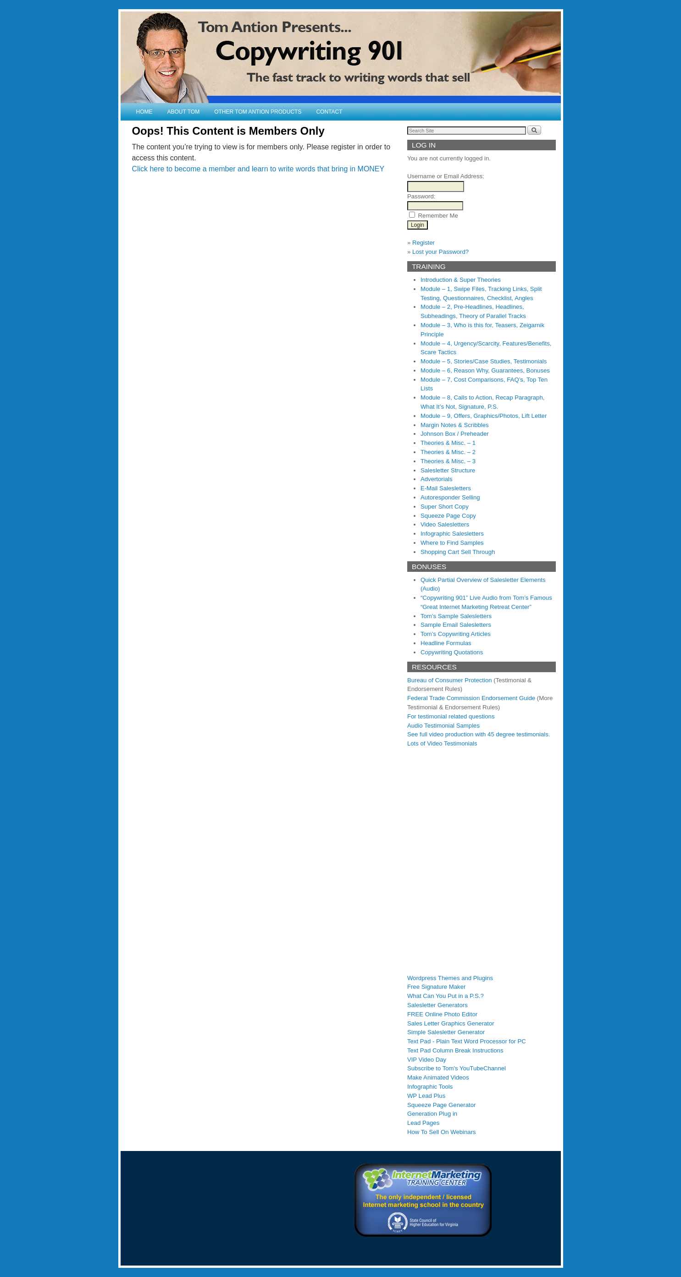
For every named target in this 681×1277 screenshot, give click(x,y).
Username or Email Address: (445, 176)
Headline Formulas (446, 643)
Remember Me (438, 215)
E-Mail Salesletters (446, 488)
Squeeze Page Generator (441, 1105)
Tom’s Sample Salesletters (456, 616)
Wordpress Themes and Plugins (450, 978)
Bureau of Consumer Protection (449, 680)
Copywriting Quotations (452, 652)
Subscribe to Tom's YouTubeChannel (456, 1068)
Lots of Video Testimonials (442, 743)
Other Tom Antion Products (257, 112)
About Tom (183, 112)
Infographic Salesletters (452, 533)
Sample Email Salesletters (456, 624)
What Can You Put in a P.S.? (445, 995)
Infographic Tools (430, 1086)
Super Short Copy (445, 506)
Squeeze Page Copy (448, 515)
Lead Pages (423, 1122)
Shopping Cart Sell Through (458, 551)
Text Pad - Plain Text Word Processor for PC (466, 1041)
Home (144, 112)
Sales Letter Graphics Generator (450, 1023)
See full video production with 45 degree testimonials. (478, 734)
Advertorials (437, 479)
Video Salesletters (445, 524)
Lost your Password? (440, 251)
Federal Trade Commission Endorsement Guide (471, 698)
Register (423, 242)
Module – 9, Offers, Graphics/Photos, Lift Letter (484, 415)
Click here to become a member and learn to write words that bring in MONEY (258, 169)
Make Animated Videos (438, 1077)
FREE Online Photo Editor (442, 1014)
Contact (329, 112)
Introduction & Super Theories (461, 279)
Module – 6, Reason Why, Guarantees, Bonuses (485, 370)
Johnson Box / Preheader (455, 433)
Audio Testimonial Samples (443, 725)
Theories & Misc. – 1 (448, 442)
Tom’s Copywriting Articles (456, 633)
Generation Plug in (432, 1113)
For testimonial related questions (451, 716)
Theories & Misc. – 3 (448, 461)
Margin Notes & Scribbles (455, 425)
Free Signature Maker (436, 986)
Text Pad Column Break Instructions (455, 1050)
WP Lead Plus (426, 1095)
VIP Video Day (426, 1059)
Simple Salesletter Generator (446, 1032)
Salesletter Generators (437, 1005)
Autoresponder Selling (450, 497)
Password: (421, 196)
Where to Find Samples (452, 542)
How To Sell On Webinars (441, 1132)
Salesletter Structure (448, 470)
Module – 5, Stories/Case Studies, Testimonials (484, 361)
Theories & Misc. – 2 (448, 452)
